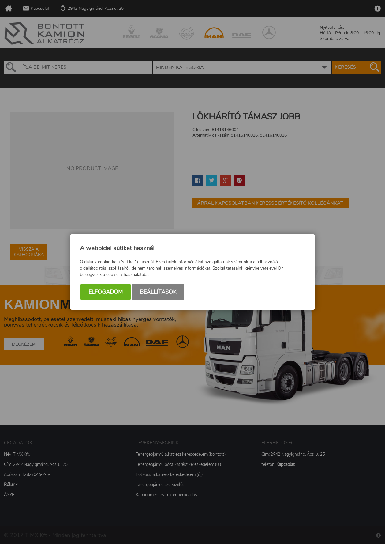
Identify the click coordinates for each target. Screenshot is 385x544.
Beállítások (158, 292)
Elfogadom (105, 292)
